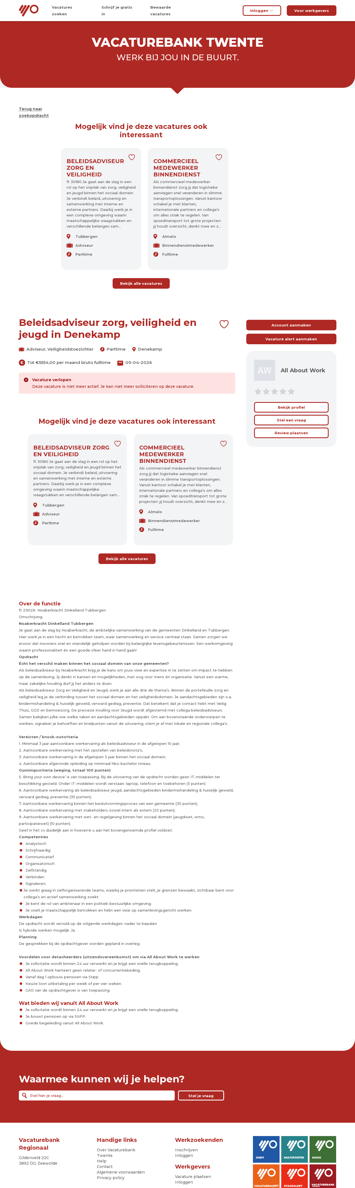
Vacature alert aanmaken (291, 339)
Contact (105, 1166)
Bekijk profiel (291, 407)
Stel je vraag (201, 1096)
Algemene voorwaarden (121, 1172)
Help (101, 1161)
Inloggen (262, 10)
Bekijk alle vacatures (141, 283)
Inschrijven (186, 1149)
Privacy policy (111, 1177)
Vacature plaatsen (193, 1176)
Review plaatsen (291, 433)
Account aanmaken (291, 325)
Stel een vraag (291, 420)
